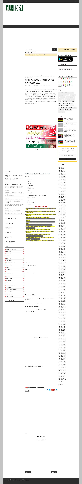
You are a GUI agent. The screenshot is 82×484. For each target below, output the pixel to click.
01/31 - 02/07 (61, 211)
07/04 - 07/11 (61, 182)
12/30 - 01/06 (61, 370)
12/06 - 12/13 (61, 223)
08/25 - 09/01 (61, 318)
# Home (38, 387)
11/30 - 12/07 (61, 167)
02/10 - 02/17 (61, 361)
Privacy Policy (25, 1)
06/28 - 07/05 (61, 255)
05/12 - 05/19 (61, 341)
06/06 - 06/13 (61, 188)
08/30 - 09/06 (61, 243)
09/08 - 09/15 (61, 315)
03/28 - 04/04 (61, 202)
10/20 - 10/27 (61, 306)
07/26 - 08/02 (61, 251)
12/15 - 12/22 (61, 294)
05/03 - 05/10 (61, 268)
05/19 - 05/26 (61, 340)
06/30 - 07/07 (61, 330)
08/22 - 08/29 (61, 171)
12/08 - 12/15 (61, 295)
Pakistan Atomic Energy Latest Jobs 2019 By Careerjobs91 (69, 119)
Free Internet (9, 260)
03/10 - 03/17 (61, 355)
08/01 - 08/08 (61, 176)
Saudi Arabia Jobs (10, 285)
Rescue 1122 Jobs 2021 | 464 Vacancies (13, 184)
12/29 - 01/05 (61, 291)
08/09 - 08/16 (61, 248)
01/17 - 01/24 (61, 214)
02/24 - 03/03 (61, 358)
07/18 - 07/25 (61, 179)
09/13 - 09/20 (61, 240)
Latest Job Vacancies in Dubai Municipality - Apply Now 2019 (70, 130)
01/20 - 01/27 (61, 365)
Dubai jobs (8, 258)
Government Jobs (10, 262)
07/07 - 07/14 (61, 329)
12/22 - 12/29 (61, 292)
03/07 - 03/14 (61, 206)
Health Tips (9, 265)
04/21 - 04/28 (61, 346)
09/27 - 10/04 (61, 237)
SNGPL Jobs (9, 291)
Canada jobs (9, 253)
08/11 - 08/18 (61, 321)
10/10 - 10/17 (61, 168)
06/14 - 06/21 (61, 259)
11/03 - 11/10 (61, 303)
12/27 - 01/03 (61, 219)
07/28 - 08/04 (61, 324)
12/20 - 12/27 (61, 220)
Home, (47, 85)
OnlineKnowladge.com (17, 479)
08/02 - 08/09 (61, 249)
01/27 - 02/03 (61, 364)
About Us (12, 1)
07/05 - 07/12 (61, 254)
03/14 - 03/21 (61, 205)
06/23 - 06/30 (61, 332)
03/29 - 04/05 (61, 275)
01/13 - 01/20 (61, 367)
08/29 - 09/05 (61, 170)
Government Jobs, (41, 85)
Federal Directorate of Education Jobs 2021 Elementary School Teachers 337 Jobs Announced (13, 201)
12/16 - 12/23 (61, 373)
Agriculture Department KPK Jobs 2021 (12, 210)
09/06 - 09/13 (61, 242)
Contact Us (18, 1)
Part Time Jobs (9, 278)
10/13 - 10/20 (61, 307)
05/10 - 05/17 (61, 266)
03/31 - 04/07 (61, 350)
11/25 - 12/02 (61, 378)
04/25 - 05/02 (61, 196)
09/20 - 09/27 (61, 239)
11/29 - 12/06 (61, 225)
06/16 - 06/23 (61, 333)
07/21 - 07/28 (61, 326)
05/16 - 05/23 (61, 193)
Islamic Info (9, 269)
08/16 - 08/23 (61, 246)
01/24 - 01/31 (61, 213)
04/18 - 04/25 (61, 197)
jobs (7, 271)
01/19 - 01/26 (61, 286)
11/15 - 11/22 (61, 228)
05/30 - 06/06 (61, 190)
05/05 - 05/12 (61, 343)
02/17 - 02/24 (61, 359)
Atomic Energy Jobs (11, 249)
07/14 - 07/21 (61, 327)
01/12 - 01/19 (61, 288)
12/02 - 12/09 (61, 376)
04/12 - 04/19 (61, 272)
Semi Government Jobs (11, 289)
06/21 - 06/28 (61, 257)
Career (7, 256)
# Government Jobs (32, 387)
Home (7, 1)
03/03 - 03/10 (61, 356)
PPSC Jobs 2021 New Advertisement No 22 (13, 192)
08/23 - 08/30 (61, 245)
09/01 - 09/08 (61, 317)
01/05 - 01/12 (61, 289)
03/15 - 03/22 (61, 278)
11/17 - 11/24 (61, 300)
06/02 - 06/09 (61, 336)
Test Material (9, 296)
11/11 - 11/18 (61, 381)
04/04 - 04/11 (61, 200)
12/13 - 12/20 (61, 222)
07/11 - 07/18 (61, 181)
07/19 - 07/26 (61, 252)
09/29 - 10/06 (61, 310)
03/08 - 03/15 (61, 280)
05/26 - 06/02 (61, 338)
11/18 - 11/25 (61, 379)
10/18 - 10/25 (61, 232)
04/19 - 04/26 (61, 271)
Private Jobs (9, 282)
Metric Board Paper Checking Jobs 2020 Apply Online (70, 125)
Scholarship (9, 287)
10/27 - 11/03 (61, 304)
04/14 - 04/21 (61, 347)
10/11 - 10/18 (61, 234)
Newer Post (28, 472)
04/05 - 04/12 (61, 274)
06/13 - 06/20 (61, 187)
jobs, (49, 85)
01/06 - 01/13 (61, 369)
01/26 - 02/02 (61, 284)
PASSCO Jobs (9, 280)
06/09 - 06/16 (61, 335)
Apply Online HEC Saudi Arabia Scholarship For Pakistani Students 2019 (69, 141)
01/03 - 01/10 (61, 217)
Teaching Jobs (9, 294)
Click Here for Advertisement (41, 337)
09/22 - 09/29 (61, 312)
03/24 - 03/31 (61, 352)
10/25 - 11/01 (61, 231)
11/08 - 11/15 (61, 229)
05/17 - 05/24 (61, 265)
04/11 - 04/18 (61, 199)
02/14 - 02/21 (61, 208)
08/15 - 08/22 (61, 173)
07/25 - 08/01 (61, 177)
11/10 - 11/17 (61, 301)
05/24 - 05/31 (61, 263)
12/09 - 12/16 (61, 375)
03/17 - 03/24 (61, 353)
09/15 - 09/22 (61, 314)
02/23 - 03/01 (61, 281)
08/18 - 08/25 (61, 320)
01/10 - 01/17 (61, 216)
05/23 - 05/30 (61, 191)
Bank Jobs (8, 251)
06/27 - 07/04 (61, 184)
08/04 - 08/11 (61, 323)
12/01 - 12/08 (61, 297)
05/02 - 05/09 (61, 194)
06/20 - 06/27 (61, 185)
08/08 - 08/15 (61, 174)
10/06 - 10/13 (61, 309)
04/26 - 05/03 (61, 269)
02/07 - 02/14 (61, 210)
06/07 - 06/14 (61, 260)
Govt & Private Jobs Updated (36, 54)
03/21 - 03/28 (61, 203)
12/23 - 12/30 (61, 372)
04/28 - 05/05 (61, 344)
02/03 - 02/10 (61, 362)
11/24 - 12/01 (61, 298)
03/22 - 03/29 (61, 277)
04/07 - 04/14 (61, 349)
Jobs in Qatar (9, 274)
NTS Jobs (8, 276)
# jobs (42, 387)
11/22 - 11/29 (61, 226)
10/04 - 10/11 (61, 236)
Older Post (54, 472)
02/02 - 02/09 (61, 283)
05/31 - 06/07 (61, 262)
